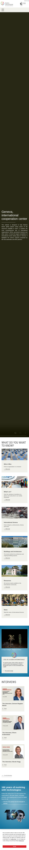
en (25, 0)
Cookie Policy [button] (13, 839)
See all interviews (8, 775)
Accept (14, 846)
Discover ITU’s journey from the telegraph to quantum (14, 802)
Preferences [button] (21, 840)
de (28, 0)
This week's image (9, 670)
